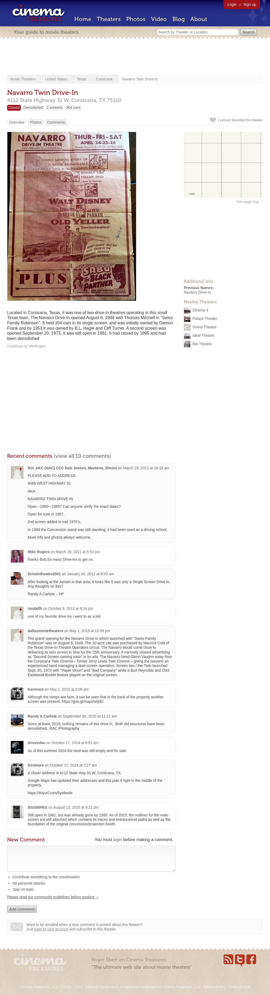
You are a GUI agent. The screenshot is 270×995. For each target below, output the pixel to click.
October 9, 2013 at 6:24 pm (70, 608)
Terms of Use (238, 987)
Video (159, 19)
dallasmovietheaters (45, 631)
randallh (35, 608)
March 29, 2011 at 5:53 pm (78, 552)
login (117, 839)
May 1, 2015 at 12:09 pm (89, 631)
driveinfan (36, 743)
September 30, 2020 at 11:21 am (90, 716)
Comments (56, 122)
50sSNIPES (37, 807)
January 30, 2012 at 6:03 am (90, 574)
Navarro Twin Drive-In (140, 79)
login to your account (51, 934)
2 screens (55, 107)
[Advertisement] (135, 57)
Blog (178, 19)
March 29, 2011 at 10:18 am (146, 468)
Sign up (250, 4)
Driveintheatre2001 (44, 574)
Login (232, 4)
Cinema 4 (200, 310)
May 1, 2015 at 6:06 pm (69, 689)
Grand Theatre (204, 327)
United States (56, 79)
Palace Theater (205, 318)
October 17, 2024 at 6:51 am (74, 743)
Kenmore (36, 689)
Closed (14, 107)
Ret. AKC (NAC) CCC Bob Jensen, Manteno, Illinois (72, 468)
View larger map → (249, 202)
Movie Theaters (23, 79)
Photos (136, 19)
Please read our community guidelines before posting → (53, 902)
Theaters (109, 19)
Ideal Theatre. (203, 335)
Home (82, 19)
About (198, 19)
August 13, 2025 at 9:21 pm (76, 807)
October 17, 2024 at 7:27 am (73, 765)
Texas (81, 79)
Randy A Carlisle (43, 716)
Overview (16, 122)
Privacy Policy (214, 987)
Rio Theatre (202, 344)
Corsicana (104, 79)
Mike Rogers (39, 552)
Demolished (33, 107)
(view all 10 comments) (82, 456)
